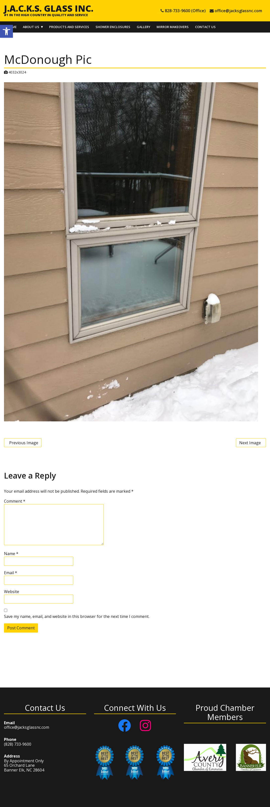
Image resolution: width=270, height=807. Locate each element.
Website (11, 591)
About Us (31, 27)
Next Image (250, 442)
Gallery (143, 27)
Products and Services (69, 27)
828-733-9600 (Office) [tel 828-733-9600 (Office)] (185, 10)
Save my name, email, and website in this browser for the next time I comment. (76, 616)
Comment (14, 501)
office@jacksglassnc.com (26, 727)
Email (10, 572)
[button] (6, 31)
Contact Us (205, 27)
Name (11, 553)
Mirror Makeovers (173, 27)
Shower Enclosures (113, 27)
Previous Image (23, 442)
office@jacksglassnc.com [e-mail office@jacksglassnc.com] (238, 10)
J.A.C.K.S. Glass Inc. (48, 8)
